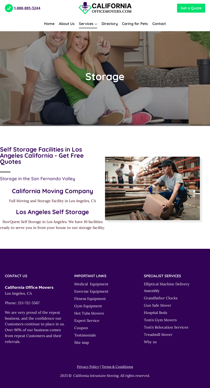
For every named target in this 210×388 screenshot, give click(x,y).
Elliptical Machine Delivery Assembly (167, 287)
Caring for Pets (135, 23)
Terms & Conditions (117, 366)
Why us (150, 342)
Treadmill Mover (158, 334)
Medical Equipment (91, 284)
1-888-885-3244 (22, 8)
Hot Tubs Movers (89, 313)
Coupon (81, 327)
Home (49, 23)
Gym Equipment (88, 306)
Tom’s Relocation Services (166, 327)
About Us (67, 23)
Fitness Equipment (90, 298)
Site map (81, 342)
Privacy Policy (88, 366)
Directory (110, 23)
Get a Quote (191, 8)
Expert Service (86, 320)
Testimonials (85, 335)
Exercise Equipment (91, 291)
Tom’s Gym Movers (160, 320)
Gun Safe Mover (157, 305)
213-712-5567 (28, 303)
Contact (159, 23)
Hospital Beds (155, 312)
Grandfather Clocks (160, 298)
